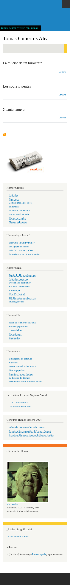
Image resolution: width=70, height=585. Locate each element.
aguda (43, 554)
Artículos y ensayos (18, 279)
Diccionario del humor (20, 282)
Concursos (14, 199)
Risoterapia (14, 290)
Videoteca (13, 362)
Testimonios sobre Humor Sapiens (25, 381)
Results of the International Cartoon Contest (30, 431)
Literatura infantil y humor (22, 242)
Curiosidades (15, 334)
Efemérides (14, 338)
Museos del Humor (18, 222)
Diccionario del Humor (18, 536)
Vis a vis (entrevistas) (19, 286)
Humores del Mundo (19, 214)
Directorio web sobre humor (22, 366)
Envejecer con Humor (19, 210)
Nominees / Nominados (20, 406)
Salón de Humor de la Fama (22, 322)
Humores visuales (17, 218)
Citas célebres (15, 330)
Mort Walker (13, 504)
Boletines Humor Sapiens (21, 374)
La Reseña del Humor (19, 378)
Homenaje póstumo (18, 326)
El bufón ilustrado (17, 294)
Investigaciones (16, 301)
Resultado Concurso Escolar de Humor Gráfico (31, 435)
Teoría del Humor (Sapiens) (22, 275)
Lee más (62, 71)
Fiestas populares (17, 370)
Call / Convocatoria (18, 402)
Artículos (13, 195)
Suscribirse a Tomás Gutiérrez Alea (4, 134)
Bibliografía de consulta (20, 358)
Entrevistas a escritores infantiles (25, 254)
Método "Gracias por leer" (21, 250)
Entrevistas (14, 206)
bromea (35, 554)
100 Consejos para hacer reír (22, 298)
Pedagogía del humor (19, 246)
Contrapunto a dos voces (20, 203)
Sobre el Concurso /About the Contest (27, 427)
